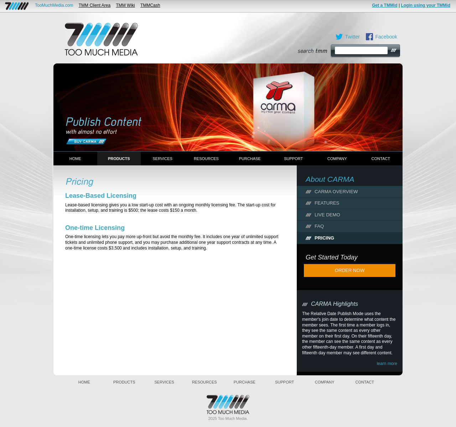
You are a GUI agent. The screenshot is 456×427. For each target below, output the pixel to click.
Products (119, 158)
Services (162, 158)
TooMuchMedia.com (54, 5)
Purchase (250, 158)
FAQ (319, 226)
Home (75, 158)
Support (293, 158)
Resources (206, 158)
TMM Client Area (94, 5)
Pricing (324, 238)
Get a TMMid (384, 5)
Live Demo (327, 214)
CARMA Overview (336, 191)
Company (337, 158)
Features (327, 203)
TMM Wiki (125, 5)
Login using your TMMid (425, 5)
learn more (387, 363)
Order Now (350, 270)
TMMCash (150, 5)
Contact (381, 158)
